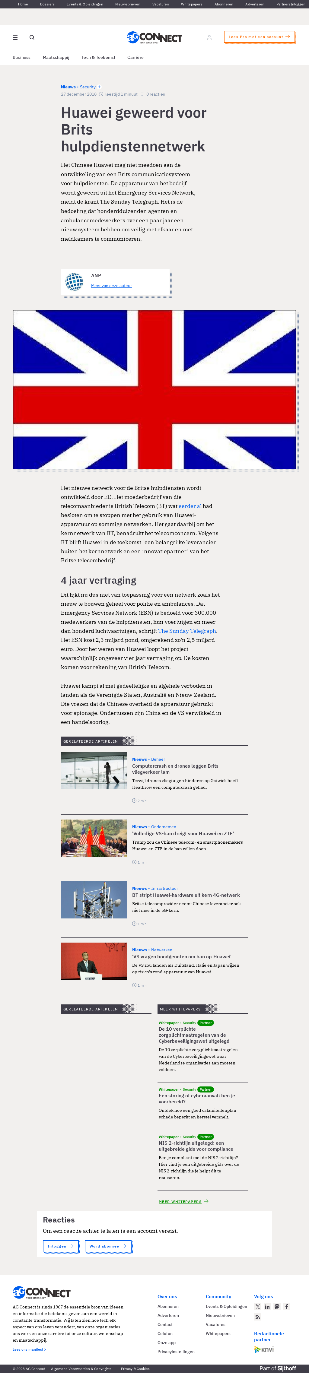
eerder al (190, 506)
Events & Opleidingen (85, 4)
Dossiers (47, 4)
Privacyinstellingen (176, 1351)
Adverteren (254, 4)
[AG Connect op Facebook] (286, 1306)
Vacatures (160, 4)
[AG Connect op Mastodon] (277, 1306)
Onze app (167, 1342)
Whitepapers (191, 4)
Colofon (165, 1333)
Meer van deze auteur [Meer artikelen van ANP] (111, 285)
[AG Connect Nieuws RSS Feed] (257, 1317)
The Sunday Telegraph (187, 630)
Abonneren (224, 4)
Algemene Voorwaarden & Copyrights (81, 1368)
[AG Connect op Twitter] (257, 1306)
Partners (283, 4)
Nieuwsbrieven (127, 4)
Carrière (135, 57)
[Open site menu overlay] (15, 37)
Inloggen (298, 4)
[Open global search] (32, 37)
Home (23, 4)
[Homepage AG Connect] (154, 37)
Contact (165, 1324)
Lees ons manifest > (29, 1349)
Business (22, 57)
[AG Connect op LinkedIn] (267, 1306)
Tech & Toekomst (98, 57)
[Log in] (209, 37)
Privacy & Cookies (135, 1368)
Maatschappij (56, 57)
